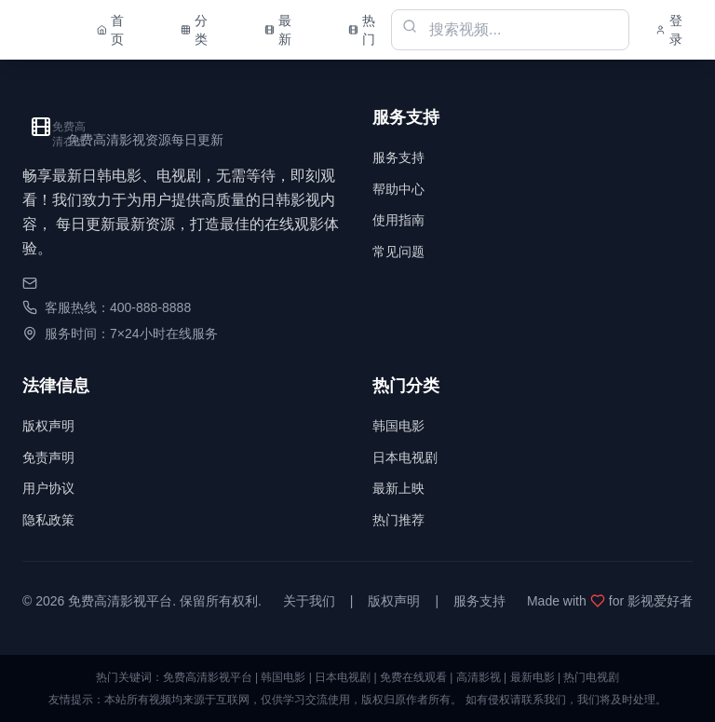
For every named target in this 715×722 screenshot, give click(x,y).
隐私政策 (48, 519)
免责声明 (48, 457)
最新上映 (398, 488)
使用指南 (398, 219)
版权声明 (48, 425)
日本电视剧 (405, 457)
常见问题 (398, 251)
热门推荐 (398, 519)
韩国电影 (398, 425)
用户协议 (48, 488)
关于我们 (309, 600)
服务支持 (398, 157)
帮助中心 (398, 189)
